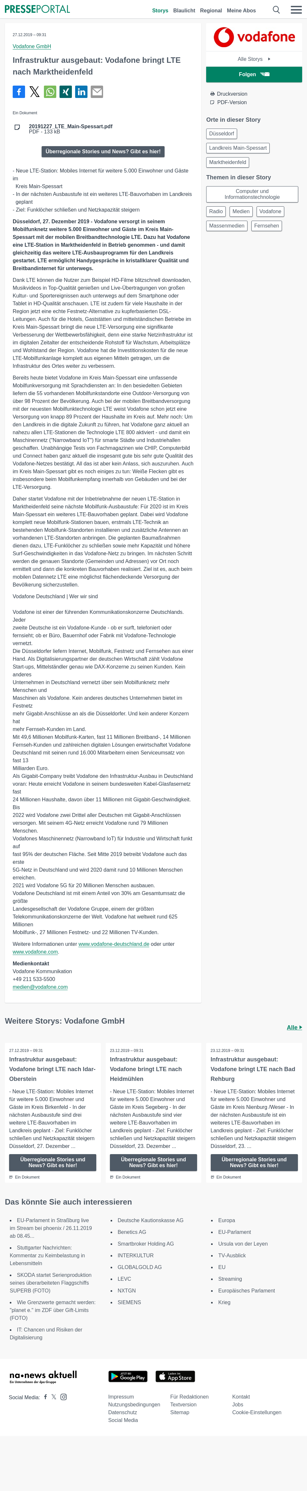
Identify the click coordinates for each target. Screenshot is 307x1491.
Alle (294, 1027)
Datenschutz (122, 1412)
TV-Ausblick (232, 1256)
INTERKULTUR (136, 1256)
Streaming (230, 1279)
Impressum (121, 1397)
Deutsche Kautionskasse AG (151, 1220)
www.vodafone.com (35, 952)
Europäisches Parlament (246, 1291)
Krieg (224, 1302)
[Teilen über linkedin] (81, 92)
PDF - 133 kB (71, 129)
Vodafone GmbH (32, 46)
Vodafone (271, 211)
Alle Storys (254, 59)
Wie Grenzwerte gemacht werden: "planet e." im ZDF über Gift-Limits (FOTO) (53, 1310)
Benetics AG (132, 1232)
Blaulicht (184, 10)
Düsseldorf (221, 133)
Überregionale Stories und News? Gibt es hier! (103, 151)
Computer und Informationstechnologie (252, 194)
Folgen (254, 74)
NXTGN (127, 1291)
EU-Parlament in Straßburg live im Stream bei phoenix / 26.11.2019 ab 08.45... (51, 1228)
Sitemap (179, 1412)
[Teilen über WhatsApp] (50, 92)
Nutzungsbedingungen (134, 1405)
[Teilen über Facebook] (19, 92)
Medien (241, 211)
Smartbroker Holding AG (146, 1244)
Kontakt (241, 1397)
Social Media (123, 1420)
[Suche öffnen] (277, 9)
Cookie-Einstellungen (256, 1412)
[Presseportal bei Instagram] (62, 1397)
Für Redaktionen (189, 1397)
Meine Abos (241, 10)
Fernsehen (266, 225)
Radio (216, 211)
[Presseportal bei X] (52, 1398)
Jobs (237, 1405)
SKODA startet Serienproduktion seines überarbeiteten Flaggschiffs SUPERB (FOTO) (50, 1283)
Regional (211, 10)
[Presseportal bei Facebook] (43, 1398)
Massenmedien (227, 225)
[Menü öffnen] (296, 9)
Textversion (183, 1405)
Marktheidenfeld (227, 162)
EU (221, 1267)
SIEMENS (129, 1302)
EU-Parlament (234, 1232)
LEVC (124, 1279)
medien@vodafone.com (40, 987)
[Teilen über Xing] (66, 92)
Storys (160, 10)
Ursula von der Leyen (243, 1244)
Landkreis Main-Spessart (238, 148)
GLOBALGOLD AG (140, 1267)
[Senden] (97, 92)
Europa (226, 1220)
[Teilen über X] (34, 92)
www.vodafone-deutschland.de (113, 944)
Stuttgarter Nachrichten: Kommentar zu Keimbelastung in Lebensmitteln (47, 1255)
